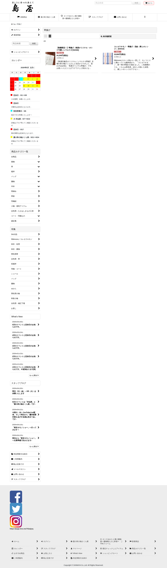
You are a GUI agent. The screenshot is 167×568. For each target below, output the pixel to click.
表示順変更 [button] (106, 36)
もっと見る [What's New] (34, 375)
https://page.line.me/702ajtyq (21, 529)
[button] (145, 17)
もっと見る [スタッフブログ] (34, 446)
